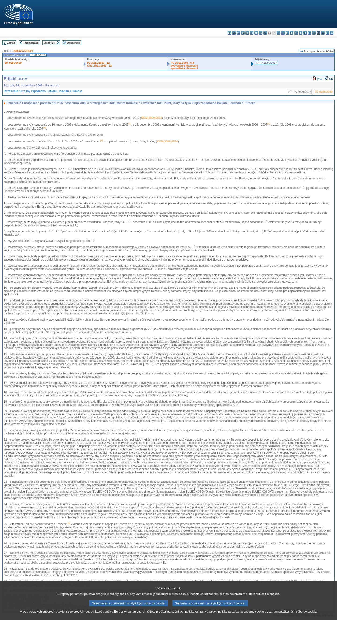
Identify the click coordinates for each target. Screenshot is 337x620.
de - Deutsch (247, 33)
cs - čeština (238, 33)
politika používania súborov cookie (241, 616)
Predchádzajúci (31, 42)
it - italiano (278, 33)
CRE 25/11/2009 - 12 (99, 65)
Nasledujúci (49, 42)
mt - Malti (296, 33)
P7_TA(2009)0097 (266, 62)
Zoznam (11, 42)
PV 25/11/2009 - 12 (98, 62)
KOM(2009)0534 (167, 141)
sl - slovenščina (323, 33)
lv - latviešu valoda (283, 33)
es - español (234, 33)
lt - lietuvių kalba (287, 33)
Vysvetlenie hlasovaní (184, 65)
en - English (260, 33)
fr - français (265, 33)
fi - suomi (327, 33)
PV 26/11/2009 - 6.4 (182, 62)
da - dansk (243, 33)
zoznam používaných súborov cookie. (292, 616)
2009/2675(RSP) (23, 50)
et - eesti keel (251, 33)
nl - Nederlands (300, 33)
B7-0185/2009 (13, 62)
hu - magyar (291, 33)
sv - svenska (331, 33)
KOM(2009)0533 (151, 118)
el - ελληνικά (256, 33)
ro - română (314, 33)
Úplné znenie (73, 42)
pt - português (309, 33)
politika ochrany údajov (200, 616)
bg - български (229, 33)
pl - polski (305, 33)
